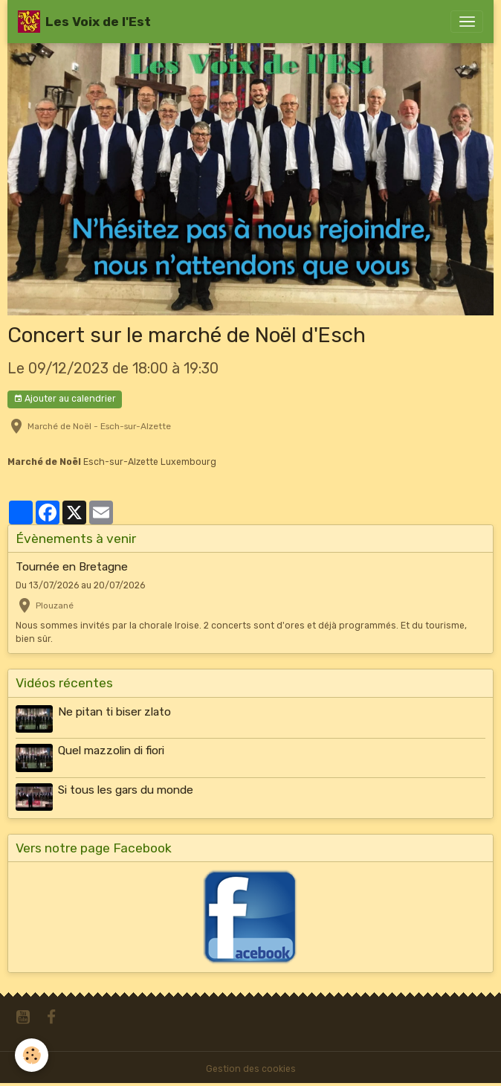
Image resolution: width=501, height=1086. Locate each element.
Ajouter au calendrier (64, 399)
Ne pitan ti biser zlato (114, 712)
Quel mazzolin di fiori (111, 750)
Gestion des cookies (251, 1069)
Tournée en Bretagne (72, 566)
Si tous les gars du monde (125, 790)
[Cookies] (31, 1055)
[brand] (84, 21)
